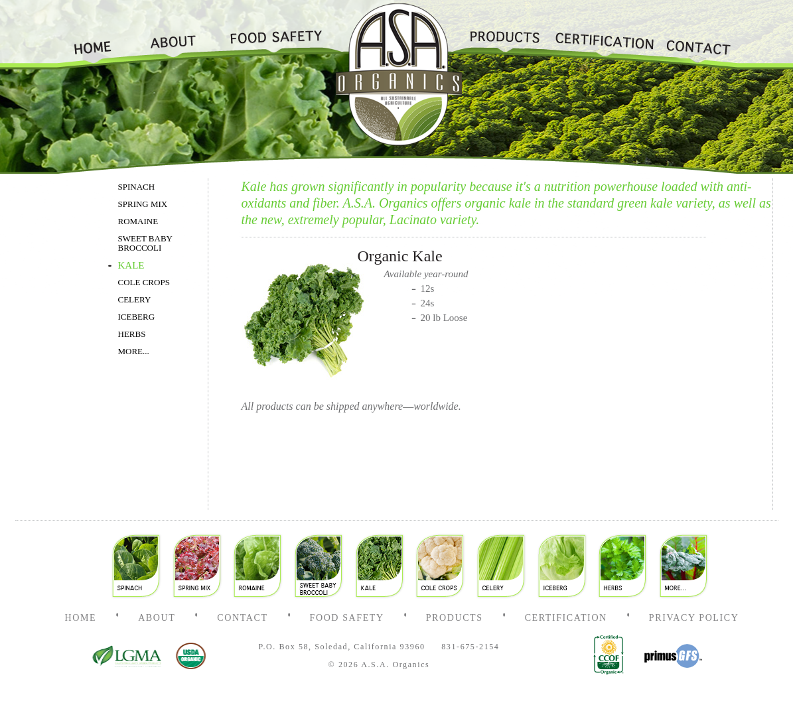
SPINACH (136, 187)
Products (504, 35)
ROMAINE (138, 221)
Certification (603, 35)
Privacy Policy (694, 618)
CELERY (134, 299)
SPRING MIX (143, 204)
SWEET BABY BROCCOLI (145, 243)
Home (98, 35)
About (173, 35)
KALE (131, 265)
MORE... (133, 351)
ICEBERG (136, 317)
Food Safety (271, 35)
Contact (698, 35)
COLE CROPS (144, 282)
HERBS (132, 334)
